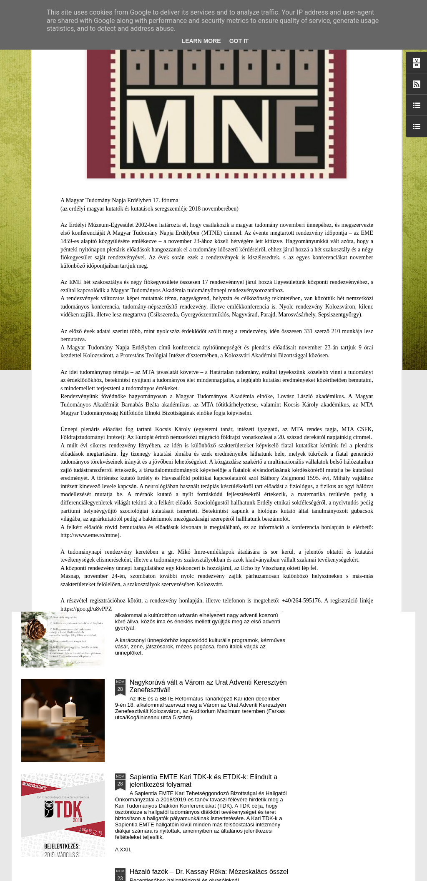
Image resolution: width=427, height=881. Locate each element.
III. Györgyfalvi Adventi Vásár (172, 587)
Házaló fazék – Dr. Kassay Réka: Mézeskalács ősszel (209, 871)
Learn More (201, 41)
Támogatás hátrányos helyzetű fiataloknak (192, 398)
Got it (239, 41)
